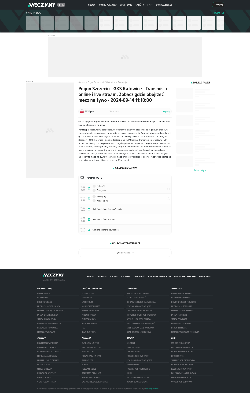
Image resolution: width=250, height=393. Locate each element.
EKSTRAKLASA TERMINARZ (181, 306)
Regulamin (125, 276)
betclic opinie (177, 356)
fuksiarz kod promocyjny (138, 369)
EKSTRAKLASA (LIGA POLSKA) (48, 306)
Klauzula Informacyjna (185, 276)
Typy (150, 5)
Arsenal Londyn (89, 315)
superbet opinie (133, 351)
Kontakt (91, 276)
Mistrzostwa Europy (91, 377)
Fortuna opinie (133, 347)
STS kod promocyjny (180, 343)
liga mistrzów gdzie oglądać (95, 382)
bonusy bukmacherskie (137, 382)
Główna (81, 82)
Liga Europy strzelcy (46, 347)
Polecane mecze (89, 369)
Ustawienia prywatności (159, 276)
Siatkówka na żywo (90, 343)
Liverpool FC (87, 302)
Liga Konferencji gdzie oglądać (141, 323)
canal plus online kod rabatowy (141, 315)
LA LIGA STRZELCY (44, 364)
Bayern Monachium (90, 310)
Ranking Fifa (87, 360)
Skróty (140, 5)
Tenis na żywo (88, 351)
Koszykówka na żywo (91, 356)
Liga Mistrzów (43, 293)
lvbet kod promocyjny (181, 369)
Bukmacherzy (166, 5)
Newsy (92, 5)
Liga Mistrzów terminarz (182, 293)
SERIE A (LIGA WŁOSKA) (46, 319)
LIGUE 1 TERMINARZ (179, 328)
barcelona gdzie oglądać (138, 293)
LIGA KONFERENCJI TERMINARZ (183, 302)
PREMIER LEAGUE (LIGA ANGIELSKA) (51, 310)
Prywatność (139, 276)
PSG (83, 328)
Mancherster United (91, 306)
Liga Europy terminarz (181, 297)
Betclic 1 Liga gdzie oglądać (139, 319)
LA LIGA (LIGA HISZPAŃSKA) (47, 315)
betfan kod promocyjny (182, 364)
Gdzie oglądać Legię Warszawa (140, 328)
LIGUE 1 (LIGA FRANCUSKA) (47, 328)
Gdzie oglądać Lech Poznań (139, 332)
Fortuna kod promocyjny (183, 347)
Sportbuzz (126, 5)
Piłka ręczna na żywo (91, 347)
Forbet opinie (133, 364)
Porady (85, 364)
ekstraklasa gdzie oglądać (139, 306)
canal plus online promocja (139, 310)
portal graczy (206, 276)
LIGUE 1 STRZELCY (44, 377)
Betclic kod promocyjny (182, 351)
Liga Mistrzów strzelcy (47, 343)
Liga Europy (42, 297)
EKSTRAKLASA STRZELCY (47, 356)
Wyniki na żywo (108, 5)
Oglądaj (166, 111)
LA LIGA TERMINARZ (179, 315)
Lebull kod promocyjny (181, 377)
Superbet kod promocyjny (183, 360)
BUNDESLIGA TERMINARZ (181, 323)
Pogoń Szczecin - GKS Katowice (100, 82)
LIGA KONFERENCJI (44, 302)
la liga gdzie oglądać (136, 297)
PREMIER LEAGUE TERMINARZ (183, 310)
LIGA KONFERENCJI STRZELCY (49, 351)
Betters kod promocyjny (138, 377)
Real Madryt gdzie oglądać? (139, 360)
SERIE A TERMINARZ (179, 319)
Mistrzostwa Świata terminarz (185, 332)
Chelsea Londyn (89, 319)
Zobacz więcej (200, 170)
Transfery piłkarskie (91, 373)
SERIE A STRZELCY (44, 369)
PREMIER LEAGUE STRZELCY (48, 360)
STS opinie (131, 343)
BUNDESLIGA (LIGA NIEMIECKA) (49, 323)
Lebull (129, 373)
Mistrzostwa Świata (46, 332)
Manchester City (89, 323)
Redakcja (102, 276)
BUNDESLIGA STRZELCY (46, 373)
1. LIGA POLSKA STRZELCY (47, 382)
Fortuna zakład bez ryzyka (183, 373)
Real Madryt (87, 297)
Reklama (114, 276)
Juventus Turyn (89, 332)
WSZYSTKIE (219, 12)
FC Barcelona (88, 293)
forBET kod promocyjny (138, 356)
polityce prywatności (152, 388)
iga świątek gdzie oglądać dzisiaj (141, 302)
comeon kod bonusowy (181, 382)
